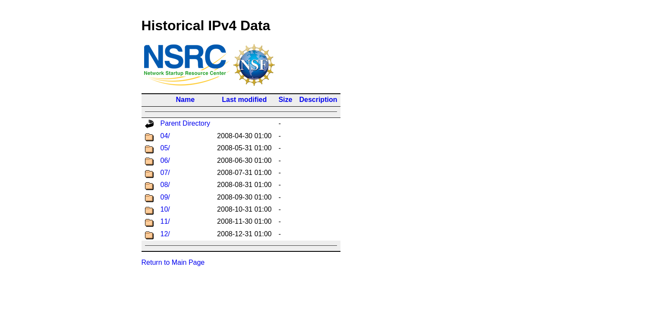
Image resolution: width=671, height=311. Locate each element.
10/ (165, 209)
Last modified (244, 99)
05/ (165, 148)
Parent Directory (186, 123)
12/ (165, 234)
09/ (165, 197)
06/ (165, 160)
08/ (165, 184)
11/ (165, 221)
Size (285, 99)
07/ (165, 172)
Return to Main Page (173, 262)
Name (185, 99)
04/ (165, 136)
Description (318, 99)
